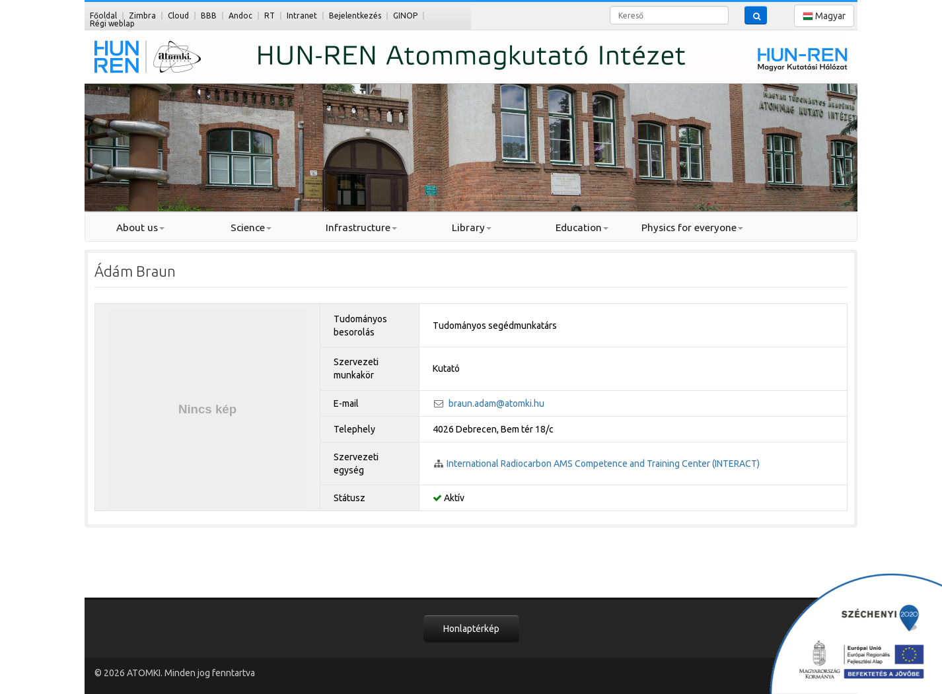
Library (471, 227)
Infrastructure (361, 227)
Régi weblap (112, 23)
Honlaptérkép (471, 628)
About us (140, 227)
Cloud (178, 15)
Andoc (240, 15)
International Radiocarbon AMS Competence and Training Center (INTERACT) (603, 463)
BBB (209, 15)
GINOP (405, 15)
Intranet (302, 15)
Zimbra (142, 15)
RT (269, 15)
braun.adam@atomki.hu (496, 403)
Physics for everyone (692, 227)
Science (251, 227)
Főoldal (103, 15)
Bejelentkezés (355, 15)
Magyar (824, 16)
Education (582, 227)
